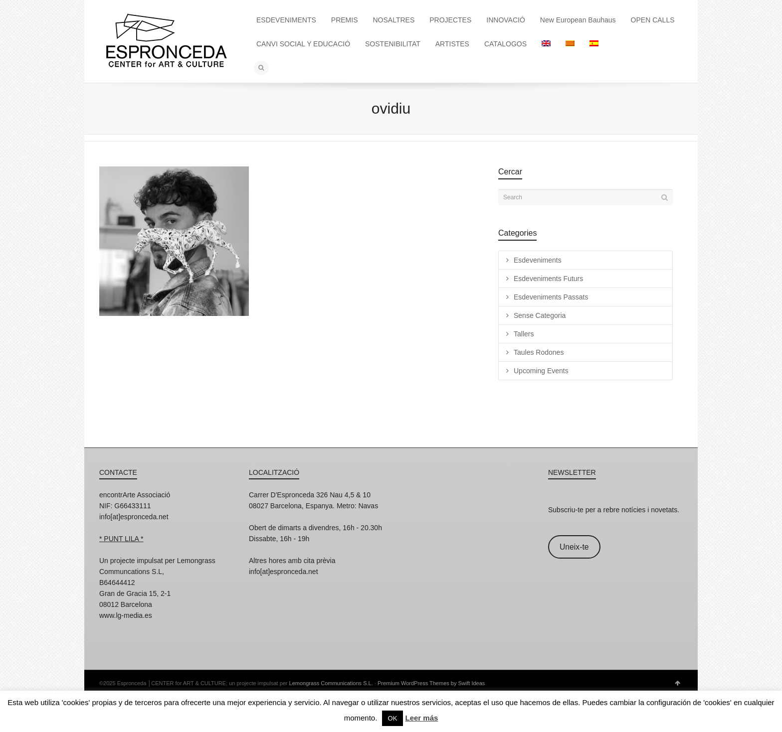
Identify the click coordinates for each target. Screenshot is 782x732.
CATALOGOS (505, 44)
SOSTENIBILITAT (392, 44)
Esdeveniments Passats (551, 297)
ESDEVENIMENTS (286, 20)
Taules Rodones (539, 352)
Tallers (524, 334)
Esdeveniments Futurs (548, 279)
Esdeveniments (538, 260)
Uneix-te (574, 547)
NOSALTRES (394, 20)
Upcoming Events (541, 371)
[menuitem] (546, 44)
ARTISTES (452, 44)
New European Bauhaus (578, 20)
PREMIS (344, 20)
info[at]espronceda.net (134, 517)
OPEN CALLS (653, 20)
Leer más (421, 718)
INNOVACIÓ (505, 20)
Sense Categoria (540, 315)
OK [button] (392, 718)
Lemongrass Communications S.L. (331, 683)
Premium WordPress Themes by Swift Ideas (431, 683)
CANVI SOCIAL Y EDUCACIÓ (303, 44)
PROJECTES (450, 20)
